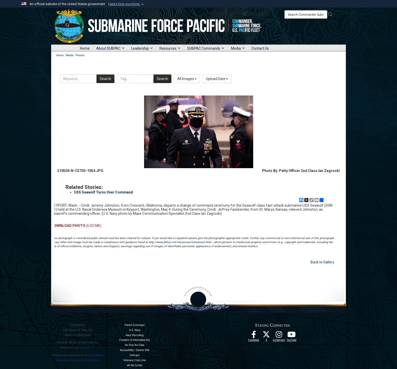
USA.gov (135, 355)
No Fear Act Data (134, 345)
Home (85, 48)
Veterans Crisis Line (134, 360)
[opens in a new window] (279, 336)
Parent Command (134, 325)
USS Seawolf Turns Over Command (103, 192)
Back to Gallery (322, 262)
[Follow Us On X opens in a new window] (266, 336)
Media (238, 48)
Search (105, 79)
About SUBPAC (110, 48)
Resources (170, 48)
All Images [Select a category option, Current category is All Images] (187, 79)
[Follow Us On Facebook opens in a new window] (253, 336)
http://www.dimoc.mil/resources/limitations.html (180, 242)
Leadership (142, 48)
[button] (126, 4)
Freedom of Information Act (134, 340)
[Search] (305, 14)
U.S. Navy (134, 330)
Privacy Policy (86, 347)
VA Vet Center (134, 365)
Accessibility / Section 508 (134, 350)
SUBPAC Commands (205, 48)
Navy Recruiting (135, 335)
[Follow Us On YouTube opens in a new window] (291, 336)
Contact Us (260, 48)
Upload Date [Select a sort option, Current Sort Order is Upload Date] (217, 79)
